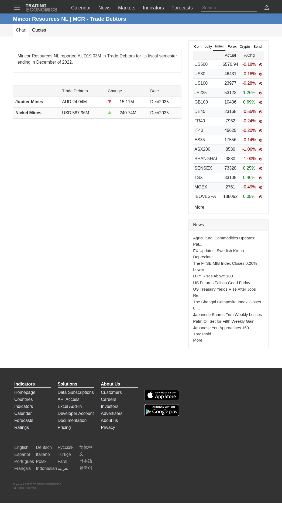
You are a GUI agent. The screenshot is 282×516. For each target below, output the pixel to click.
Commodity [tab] (203, 46)
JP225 (200, 92)
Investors (109, 406)
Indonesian (46, 468)
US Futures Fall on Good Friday (221, 282)
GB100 (201, 102)
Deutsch (44, 447)
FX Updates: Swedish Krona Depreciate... (218, 253)
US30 (199, 73)
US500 (201, 64)
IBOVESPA (205, 196)
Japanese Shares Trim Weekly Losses (227, 314)
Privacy (108, 427)
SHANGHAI (205, 158)
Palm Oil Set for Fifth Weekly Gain (223, 321)
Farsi (62, 461)
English (21, 447)
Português (24, 461)
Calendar (23, 413)
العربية (64, 468)
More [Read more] (199, 207)
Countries (23, 399)
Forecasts (23, 420)
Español (22, 454)
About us (109, 420)
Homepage (24, 392)
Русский (66, 447)
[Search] (229, 7)
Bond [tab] (257, 46)
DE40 (199, 111)
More (197, 340)
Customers (111, 392)
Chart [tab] (21, 30)
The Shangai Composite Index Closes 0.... (227, 305)
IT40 (198, 130)
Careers (108, 399)
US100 (201, 83)
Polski (41, 461)
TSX (198, 177)
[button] (267, 8)
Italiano (43, 454)
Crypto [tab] (245, 46)
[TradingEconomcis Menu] (18, 7)
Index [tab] (219, 46)
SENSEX (203, 168)
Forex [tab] (232, 46)
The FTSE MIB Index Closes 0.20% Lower (225, 266)
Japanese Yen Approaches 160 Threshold (221, 330)
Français (22, 468)
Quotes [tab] (39, 30)
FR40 (199, 121)
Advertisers (111, 413)
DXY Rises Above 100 (213, 276)
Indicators (23, 406)
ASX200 (202, 149)
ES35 (199, 139)
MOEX (200, 187)
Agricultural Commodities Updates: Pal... (224, 241)
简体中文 (85, 450)
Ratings (21, 427)
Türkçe (64, 454)
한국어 (85, 468)
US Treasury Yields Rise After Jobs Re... (224, 292)
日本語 (85, 461)
